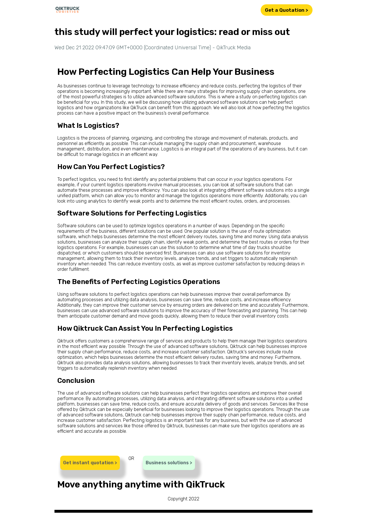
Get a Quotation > (286, 10)
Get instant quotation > (90, 462)
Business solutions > (169, 462)
